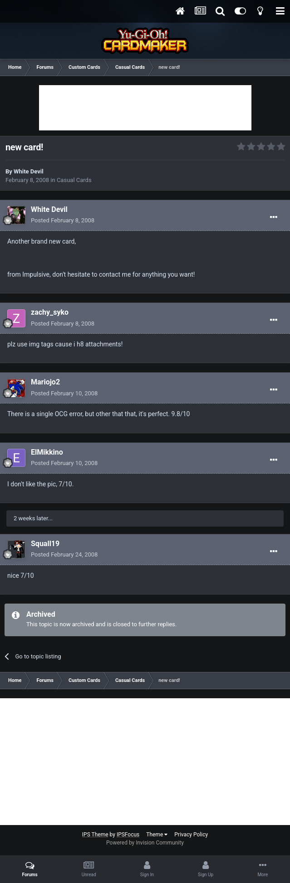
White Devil (29, 171)
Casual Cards (74, 180)
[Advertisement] (145, 107)
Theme (156, 834)
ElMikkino (47, 452)
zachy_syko (50, 312)
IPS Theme (95, 834)
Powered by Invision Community (145, 843)
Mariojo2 (45, 382)
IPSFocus (128, 834)
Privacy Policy (191, 834)
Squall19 (45, 543)
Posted (62, 220)
